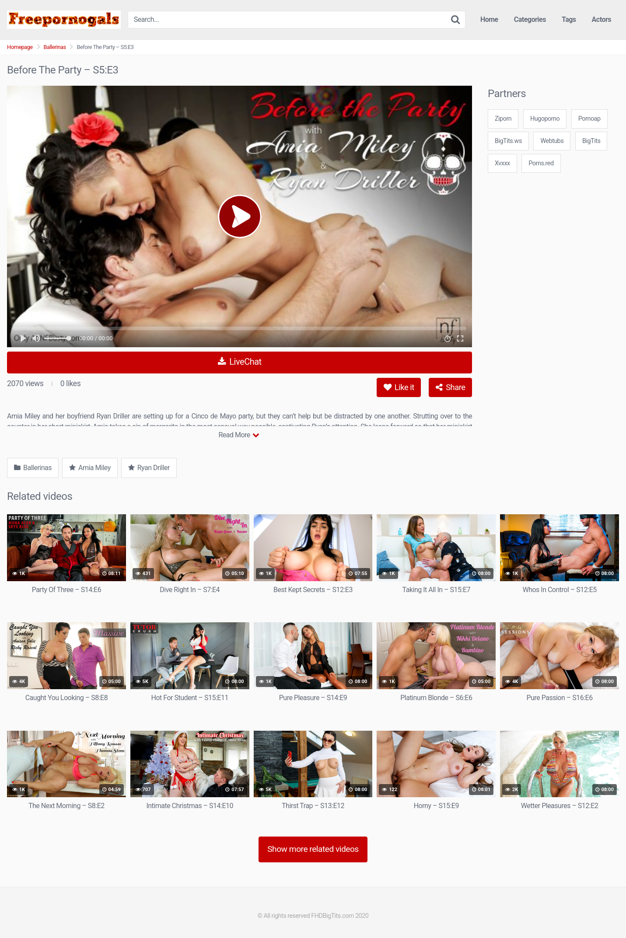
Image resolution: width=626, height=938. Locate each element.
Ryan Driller (149, 468)
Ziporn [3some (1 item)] (503, 118)
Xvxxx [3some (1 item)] (502, 163)
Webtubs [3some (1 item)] (551, 141)
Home (489, 19)
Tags (569, 19)
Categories (530, 19)
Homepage (20, 47)
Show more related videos (313, 849)
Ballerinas (55, 47)
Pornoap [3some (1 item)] (589, 118)
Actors (601, 19)
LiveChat (240, 361)
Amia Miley (90, 468)
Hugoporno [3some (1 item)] (545, 118)
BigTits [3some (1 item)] (591, 141)
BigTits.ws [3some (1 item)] (508, 141)
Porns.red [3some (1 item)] (540, 163)
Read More (238, 435)
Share (450, 387)
